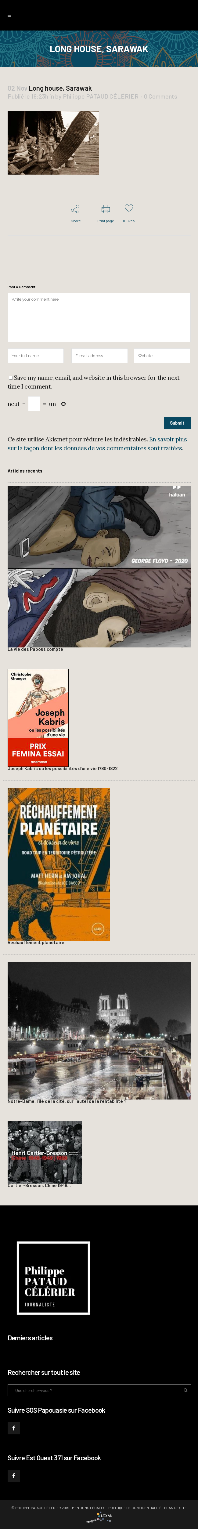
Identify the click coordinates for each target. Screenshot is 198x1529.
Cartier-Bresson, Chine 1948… (39, 1185)
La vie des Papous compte (35, 649)
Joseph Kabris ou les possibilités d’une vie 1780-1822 (62, 768)
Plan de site (175, 1507)
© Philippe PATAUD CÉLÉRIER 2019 (40, 1507)
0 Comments (160, 96)
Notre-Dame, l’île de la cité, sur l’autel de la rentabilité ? (67, 1101)
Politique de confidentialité (134, 1507)
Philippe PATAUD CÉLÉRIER (101, 96)
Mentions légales (89, 1507)
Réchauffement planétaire (36, 942)
